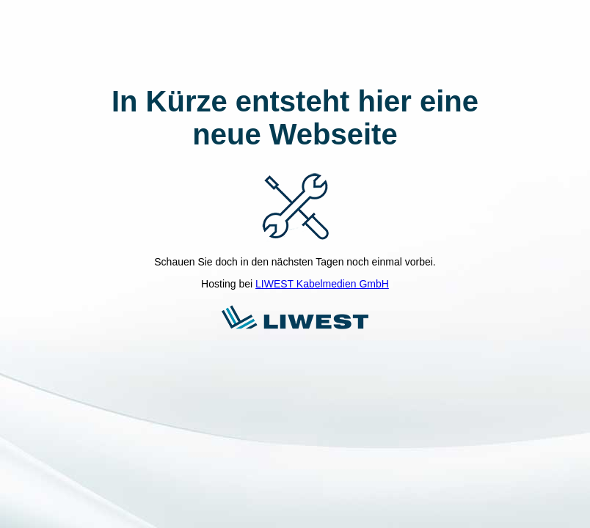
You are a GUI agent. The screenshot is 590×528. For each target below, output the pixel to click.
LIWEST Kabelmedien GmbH (322, 284)
